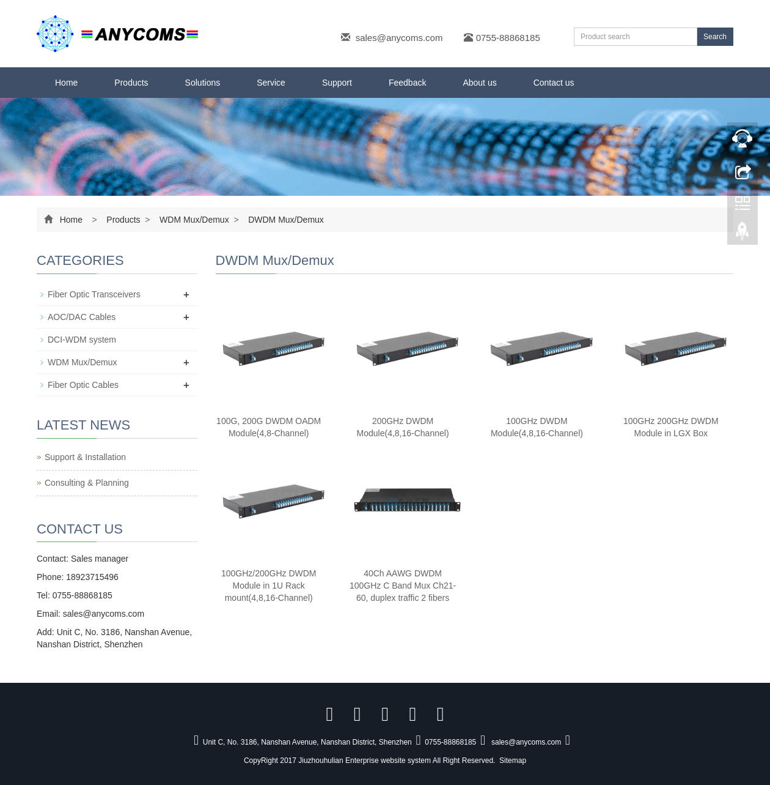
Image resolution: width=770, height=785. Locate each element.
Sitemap (512, 760)
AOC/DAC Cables (82, 317)
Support (337, 82)
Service (271, 82)
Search (715, 36)
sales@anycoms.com (399, 37)
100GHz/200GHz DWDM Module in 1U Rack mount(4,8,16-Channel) (269, 585)
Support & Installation (85, 457)
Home (66, 82)
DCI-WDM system (82, 339)
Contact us (554, 82)
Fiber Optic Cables (83, 385)
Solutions (203, 82)
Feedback (407, 82)
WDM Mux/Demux (194, 220)
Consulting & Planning (87, 483)
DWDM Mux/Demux (285, 220)
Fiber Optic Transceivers (94, 294)
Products (131, 82)
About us (479, 82)
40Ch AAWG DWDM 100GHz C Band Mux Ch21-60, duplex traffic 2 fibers (403, 585)
